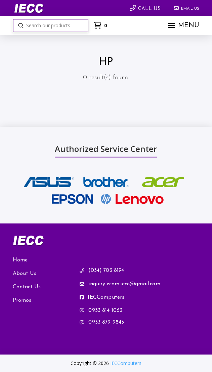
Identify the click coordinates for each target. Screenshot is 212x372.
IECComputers (125, 363)
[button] (182, 25)
